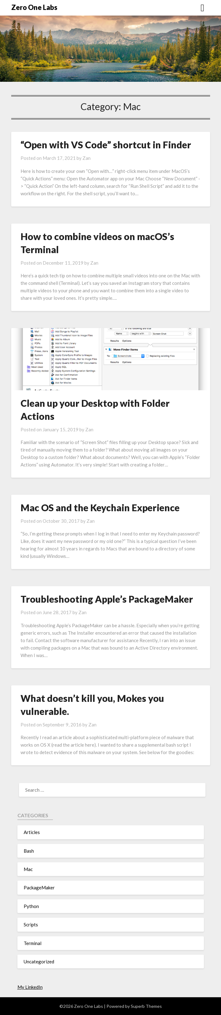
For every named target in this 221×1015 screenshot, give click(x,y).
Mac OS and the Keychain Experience (100, 507)
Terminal (32, 943)
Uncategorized (39, 961)
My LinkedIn (30, 987)
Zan (86, 158)
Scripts (31, 924)
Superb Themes (146, 1006)
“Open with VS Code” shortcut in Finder (106, 144)
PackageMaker (39, 887)
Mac (28, 869)
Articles (32, 832)
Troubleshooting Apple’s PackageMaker (107, 599)
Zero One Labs (34, 7)
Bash (29, 851)
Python (31, 906)
